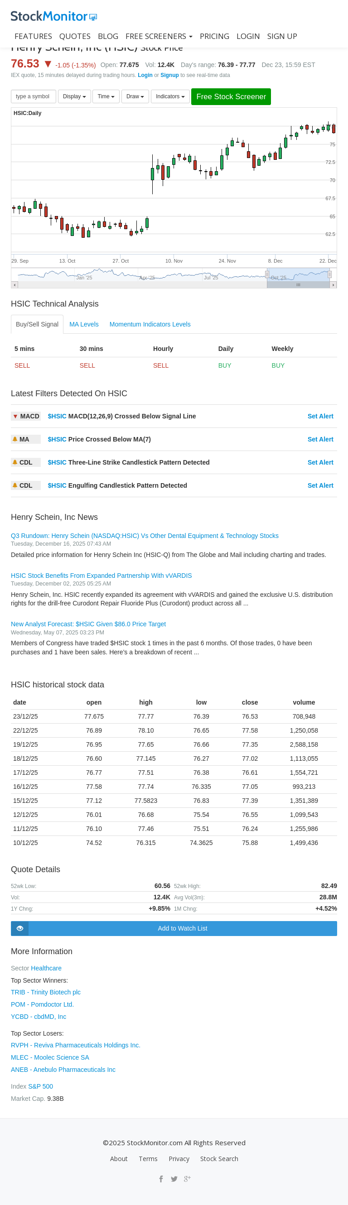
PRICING (214, 36)
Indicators (170, 96)
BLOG (108, 36)
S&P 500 (40, 1083)
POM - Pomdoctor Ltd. (42, 1003)
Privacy (179, 1155)
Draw (135, 96)
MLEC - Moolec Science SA (50, 1055)
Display (74, 96)
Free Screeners (159, 36)
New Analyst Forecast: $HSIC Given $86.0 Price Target (88, 624)
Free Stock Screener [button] (231, 96)
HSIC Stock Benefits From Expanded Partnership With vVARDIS (101, 575)
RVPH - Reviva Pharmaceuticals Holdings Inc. (75, 1043)
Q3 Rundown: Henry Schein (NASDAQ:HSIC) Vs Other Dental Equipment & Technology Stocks (145, 535)
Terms (148, 1155)
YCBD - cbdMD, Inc (38, 1015)
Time (106, 96)
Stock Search (219, 1155)
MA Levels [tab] (84, 324)
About (119, 1155)
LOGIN (248, 36)
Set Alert (321, 416)
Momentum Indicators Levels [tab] (150, 324)
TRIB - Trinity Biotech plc (46, 991)
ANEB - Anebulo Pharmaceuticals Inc (63, 1067)
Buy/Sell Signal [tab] (37, 324)
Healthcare (46, 968)
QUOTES (75, 36)
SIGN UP (282, 36)
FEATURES (33, 36)
